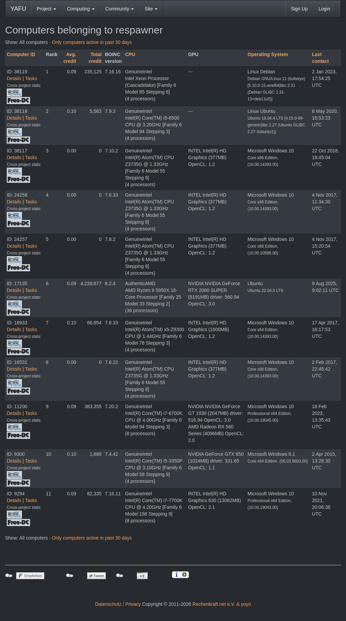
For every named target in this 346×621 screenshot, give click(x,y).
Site (151, 8)
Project (46, 8)
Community (119, 8)
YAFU (18, 8)
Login (324, 8)
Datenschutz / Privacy (118, 604)
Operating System (268, 54)
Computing (81, 8)
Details (14, 78)
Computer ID (21, 54)
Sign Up (299, 8)
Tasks (31, 78)
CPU (130, 54)
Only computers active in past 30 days (92, 42)
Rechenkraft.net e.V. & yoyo (222, 604)
